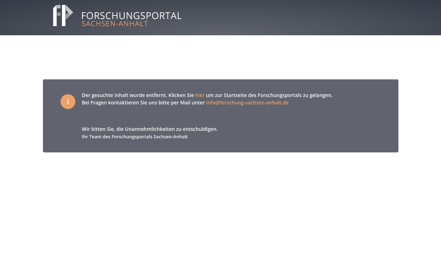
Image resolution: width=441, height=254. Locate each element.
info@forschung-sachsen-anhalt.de (247, 102)
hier (199, 95)
